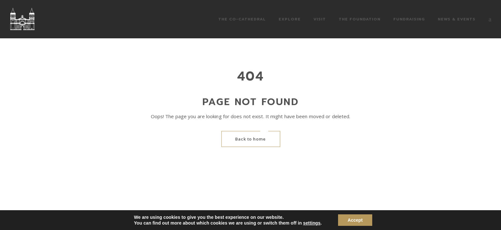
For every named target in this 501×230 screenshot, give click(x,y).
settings (311, 223)
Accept (355, 220)
